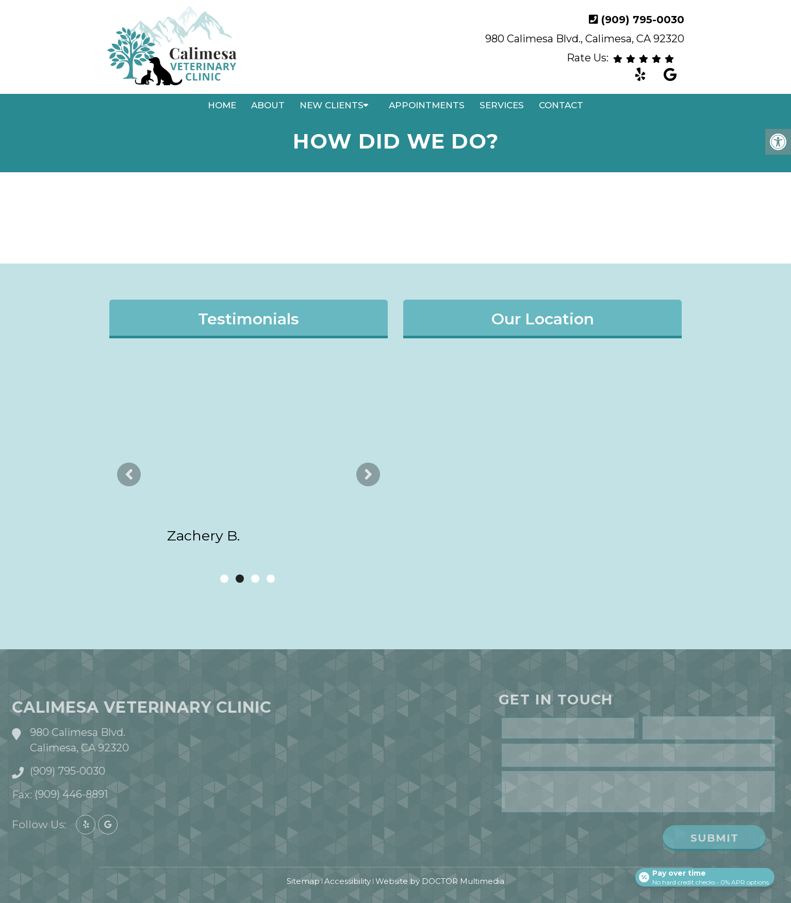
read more (303, 477)
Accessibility (347, 881)
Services (502, 105)
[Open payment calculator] (702, 873)
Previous (129, 474)
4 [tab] (271, 578)
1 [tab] (224, 578)
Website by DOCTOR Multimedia (439, 881)
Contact (561, 105)
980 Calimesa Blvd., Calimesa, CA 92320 (584, 38)
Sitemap (303, 881)
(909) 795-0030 (642, 19)
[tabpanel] (248, 466)
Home (222, 105)
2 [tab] (240, 578)
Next (368, 474)
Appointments (427, 105)
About (268, 105)
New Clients (332, 105)
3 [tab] (255, 578)
